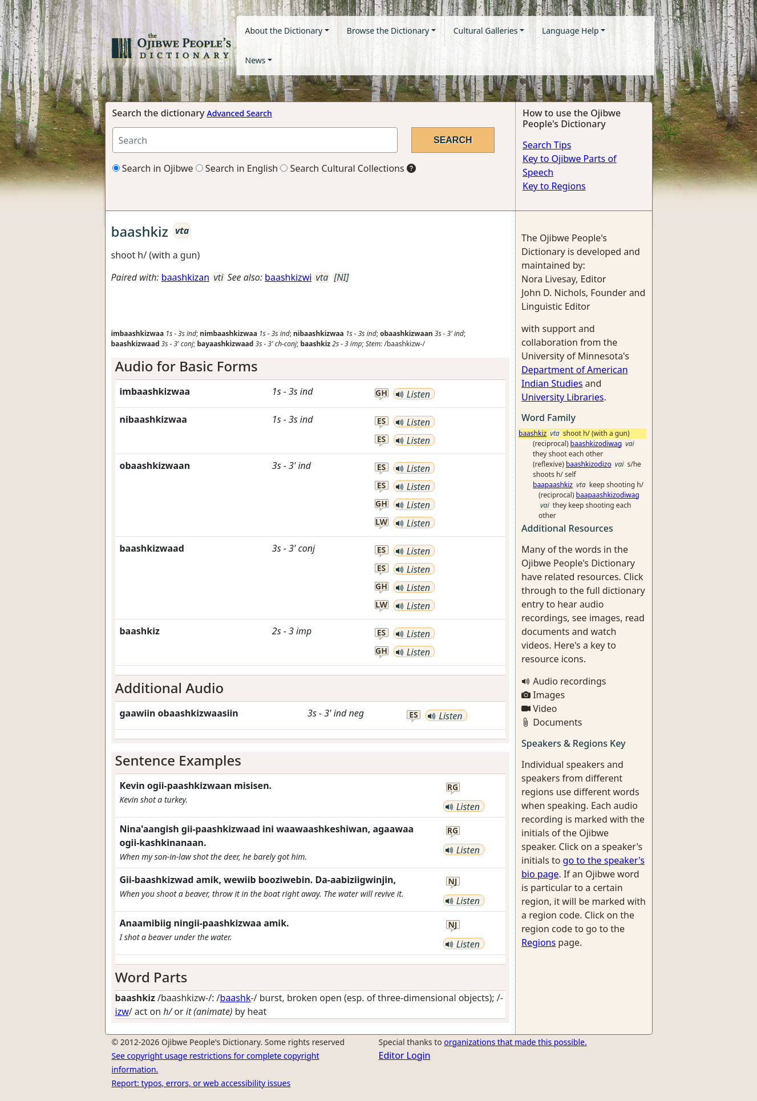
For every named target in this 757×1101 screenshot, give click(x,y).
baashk (235, 997)
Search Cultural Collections (342, 168)
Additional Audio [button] (169, 687)
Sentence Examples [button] (178, 760)
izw (122, 1011)
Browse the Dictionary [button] (388, 30)
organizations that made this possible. (515, 1042)
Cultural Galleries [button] (486, 30)
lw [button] (381, 522)
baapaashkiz (553, 484)
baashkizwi (288, 277)
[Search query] (255, 140)
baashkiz (533, 433)
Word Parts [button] (151, 977)
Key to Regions (554, 186)
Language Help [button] (570, 30)
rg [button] (452, 787)
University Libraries (562, 397)
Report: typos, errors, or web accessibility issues (201, 1083)
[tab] (310, 366)
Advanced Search (239, 113)
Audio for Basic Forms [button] (186, 366)
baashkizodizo (589, 464)
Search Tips (547, 145)
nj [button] (452, 882)
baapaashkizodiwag (607, 495)
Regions (538, 942)
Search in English (237, 168)
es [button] (381, 421)
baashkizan (185, 277)
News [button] (255, 60)
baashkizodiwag (596, 443)
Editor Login (405, 1055)
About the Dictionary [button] (284, 30)
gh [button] (381, 393)
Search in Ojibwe (152, 168)
